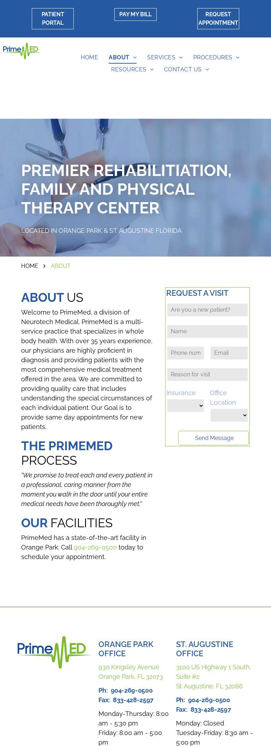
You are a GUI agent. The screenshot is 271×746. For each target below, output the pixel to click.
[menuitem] (90, 58)
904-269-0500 (95, 547)
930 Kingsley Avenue (128, 667)
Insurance (181, 393)
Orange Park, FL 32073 (130, 676)
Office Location (223, 397)
